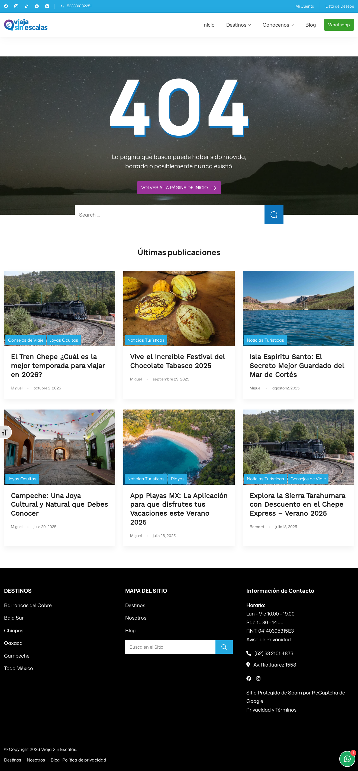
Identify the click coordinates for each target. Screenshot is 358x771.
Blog (310, 24)
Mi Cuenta (304, 6)
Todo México (18, 668)
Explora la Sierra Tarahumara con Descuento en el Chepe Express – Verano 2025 (297, 505)
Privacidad (258, 709)
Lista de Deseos (339, 6)
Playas (178, 479)
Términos (285, 709)
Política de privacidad (84, 760)
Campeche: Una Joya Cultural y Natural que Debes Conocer (59, 505)
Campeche (17, 655)
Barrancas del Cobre (28, 605)
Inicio (208, 24)
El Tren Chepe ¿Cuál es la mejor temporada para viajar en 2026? (58, 366)
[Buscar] (224, 647)
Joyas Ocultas (64, 340)
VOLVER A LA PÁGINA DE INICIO (175, 188)
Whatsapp (339, 25)
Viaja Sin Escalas (58, 749)
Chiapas (13, 630)
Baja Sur (14, 617)
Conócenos (276, 24)
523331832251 (79, 6)
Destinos (236, 24)
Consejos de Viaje (25, 340)
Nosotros (135, 617)
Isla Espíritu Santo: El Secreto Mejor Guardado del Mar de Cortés (297, 366)
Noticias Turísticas (146, 340)
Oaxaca (13, 642)
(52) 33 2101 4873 (273, 653)
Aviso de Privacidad (268, 639)
